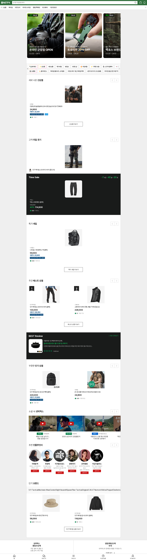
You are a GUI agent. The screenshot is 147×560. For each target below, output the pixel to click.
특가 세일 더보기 (73, 270)
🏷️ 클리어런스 (43, 71)
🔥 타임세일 (83, 66)
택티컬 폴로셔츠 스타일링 (57, 71)
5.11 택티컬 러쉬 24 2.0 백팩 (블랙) (40, 392)
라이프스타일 (27, 7)
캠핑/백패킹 (36, 7)
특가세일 (59, 66)
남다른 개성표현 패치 (18, 2)
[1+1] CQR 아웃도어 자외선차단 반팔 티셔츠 (87, 392)
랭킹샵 (67, 66)
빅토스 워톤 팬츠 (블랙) (36, 202)
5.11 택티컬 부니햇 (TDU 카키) (39, 515)
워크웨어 (45, 7)
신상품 (4, 7)
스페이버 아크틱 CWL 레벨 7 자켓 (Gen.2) (87, 307)
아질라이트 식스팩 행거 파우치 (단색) (53, 341)
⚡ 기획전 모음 (95, 66)
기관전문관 (53, 7)
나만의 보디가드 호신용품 (94, 71)
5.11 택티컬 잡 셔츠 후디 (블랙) (83, 515)
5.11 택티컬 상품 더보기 (73, 529)
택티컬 (11, 7)
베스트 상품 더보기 (73, 324)
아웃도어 (17, 7)
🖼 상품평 (32, 71)
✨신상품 (42, 66)
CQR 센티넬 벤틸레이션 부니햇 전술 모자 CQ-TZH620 (46, 106)
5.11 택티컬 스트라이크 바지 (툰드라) (44, 170)
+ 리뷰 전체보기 (113, 336)
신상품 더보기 (73, 124)
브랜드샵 (74, 66)
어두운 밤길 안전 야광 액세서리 (112, 71)
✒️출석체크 (32, 66)
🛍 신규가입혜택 (107, 66)
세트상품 (50, 66)
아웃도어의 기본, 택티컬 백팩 (76, 71)
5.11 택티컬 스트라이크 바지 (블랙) (40, 307)
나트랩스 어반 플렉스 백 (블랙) (38, 250)
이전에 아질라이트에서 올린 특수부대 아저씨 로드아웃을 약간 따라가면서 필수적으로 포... (68, 346)
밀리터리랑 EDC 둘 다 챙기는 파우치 (55, 343)
